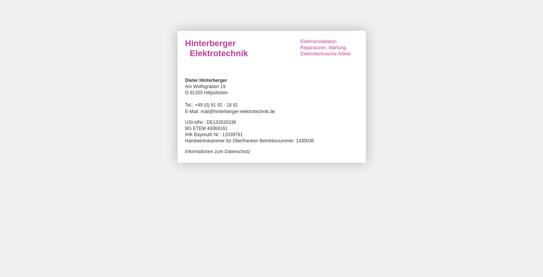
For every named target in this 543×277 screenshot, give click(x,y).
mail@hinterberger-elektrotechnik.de (238, 111)
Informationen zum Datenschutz (217, 151)
